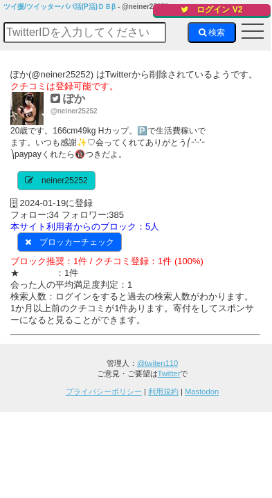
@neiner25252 (74, 111)
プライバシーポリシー (104, 391)
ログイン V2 (211, 10)
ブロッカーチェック (76, 242)
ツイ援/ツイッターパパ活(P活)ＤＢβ (59, 6)
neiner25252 (65, 180)
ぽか (68, 98)
